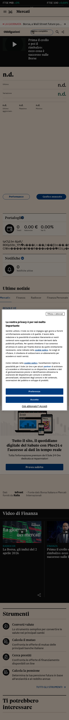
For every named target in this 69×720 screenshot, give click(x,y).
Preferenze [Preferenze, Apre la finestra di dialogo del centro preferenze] (34, 391)
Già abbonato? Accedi (34, 406)
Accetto (34, 399)
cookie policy (41, 350)
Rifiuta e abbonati (55, 314)
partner (47, 366)
